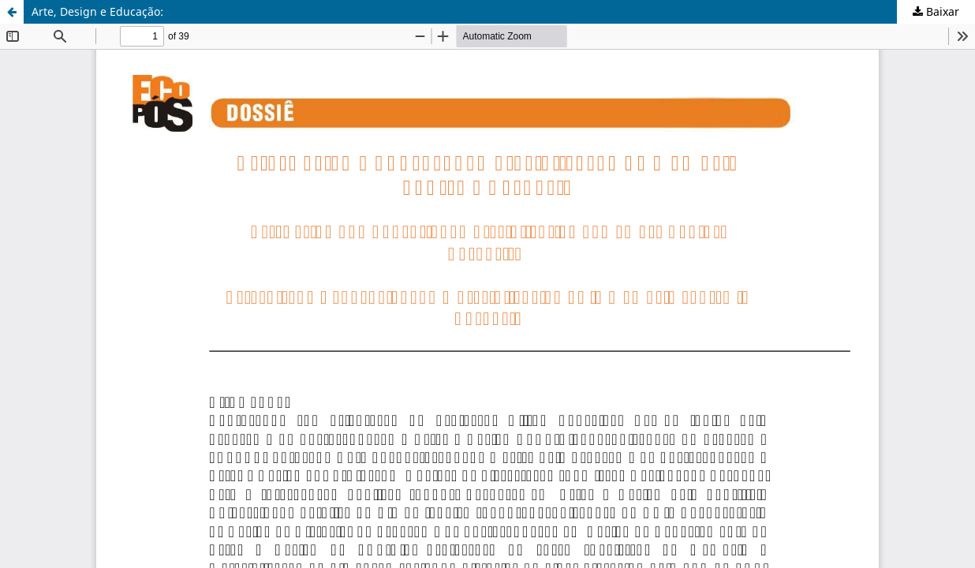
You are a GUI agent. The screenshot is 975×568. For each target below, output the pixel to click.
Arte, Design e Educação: (97, 11)
